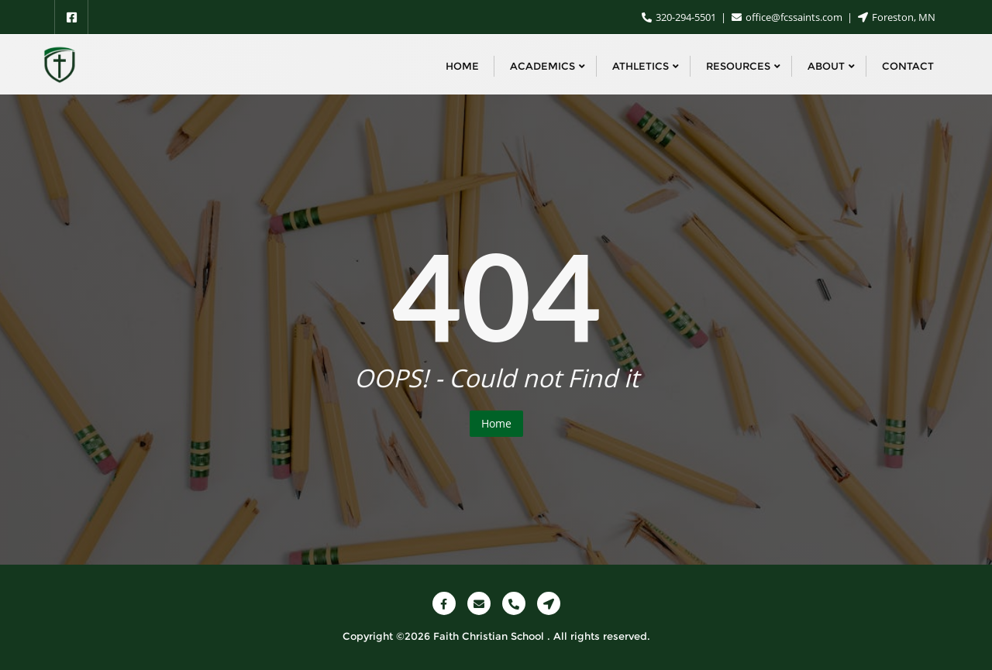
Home (496, 423)
